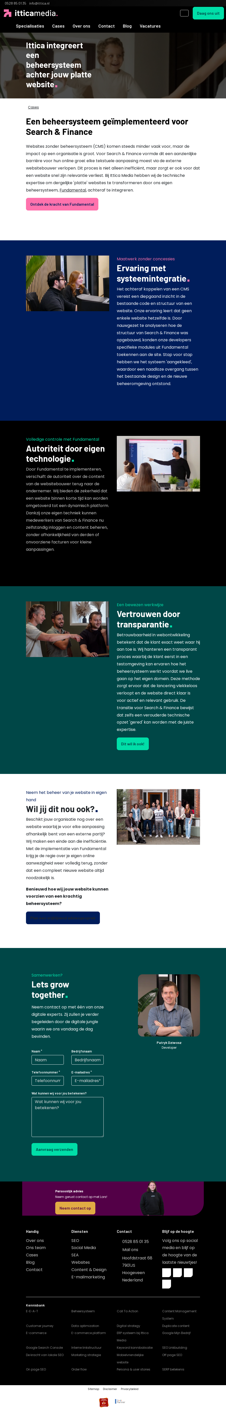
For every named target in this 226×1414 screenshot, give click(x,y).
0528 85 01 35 (135, 1241)
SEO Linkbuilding (174, 1347)
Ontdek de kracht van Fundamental (62, 204)
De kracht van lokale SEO (45, 1355)
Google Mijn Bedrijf (176, 1333)
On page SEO (36, 1369)
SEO (75, 1240)
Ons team (36, 1248)
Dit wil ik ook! (133, 743)
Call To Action (127, 1311)
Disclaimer (110, 1389)
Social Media (83, 1248)
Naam (36, 1051)
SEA (75, 1255)
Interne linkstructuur (86, 1347)
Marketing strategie (86, 1355)
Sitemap (93, 1389)
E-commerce (36, 1333)
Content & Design (88, 1270)
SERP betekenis (173, 1369)
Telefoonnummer (45, 1072)
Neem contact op (75, 1208)
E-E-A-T (32, 1311)
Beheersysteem (83, 1311)
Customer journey (39, 1326)
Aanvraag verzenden (54, 1149)
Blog (127, 26)
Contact (106, 26)
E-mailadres (80, 1072)
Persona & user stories (133, 1369)
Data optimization (85, 1326)
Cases (58, 26)
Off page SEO (172, 1355)
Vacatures (150, 26)
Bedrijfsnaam (81, 1051)
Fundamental (73, 190)
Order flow (79, 1369)
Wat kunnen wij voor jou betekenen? (59, 1093)
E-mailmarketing (88, 1277)
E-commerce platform (88, 1333)
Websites (80, 1262)
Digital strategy (128, 1326)
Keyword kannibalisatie (135, 1347)
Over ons (81, 26)
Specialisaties (30, 26)
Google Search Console (44, 1347)
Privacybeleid (129, 1389)
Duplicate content (175, 1326)
